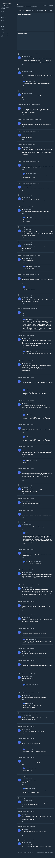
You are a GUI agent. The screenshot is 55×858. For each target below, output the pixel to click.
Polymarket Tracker (6, 3)
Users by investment (6, 36)
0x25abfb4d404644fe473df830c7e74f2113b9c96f (27, 6)
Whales (4, 18)
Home (3, 11)
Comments (4, 30)
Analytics (4, 15)
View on (48, 5)
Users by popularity (6, 33)
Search (3, 21)
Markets (4, 27)
